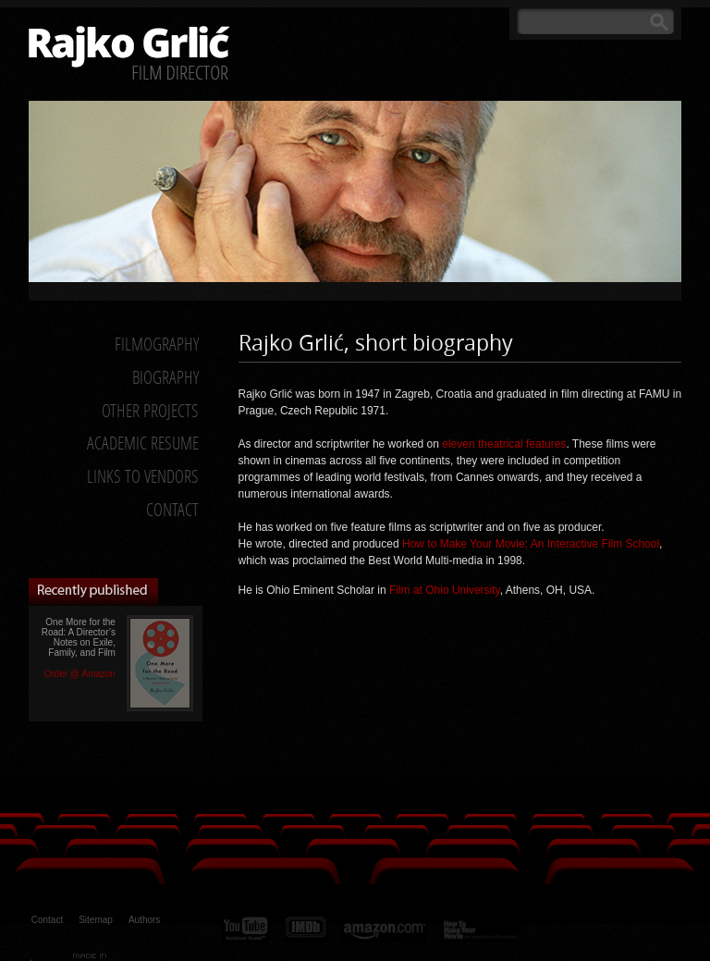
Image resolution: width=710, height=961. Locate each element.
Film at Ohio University (444, 590)
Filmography (157, 343)
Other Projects (150, 410)
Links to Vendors (143, 475)
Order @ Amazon (80, 674)
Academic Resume (143, 442)
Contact (172, 509)
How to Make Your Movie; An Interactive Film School (530, 543)
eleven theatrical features (504, 443)
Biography (165, 376)
